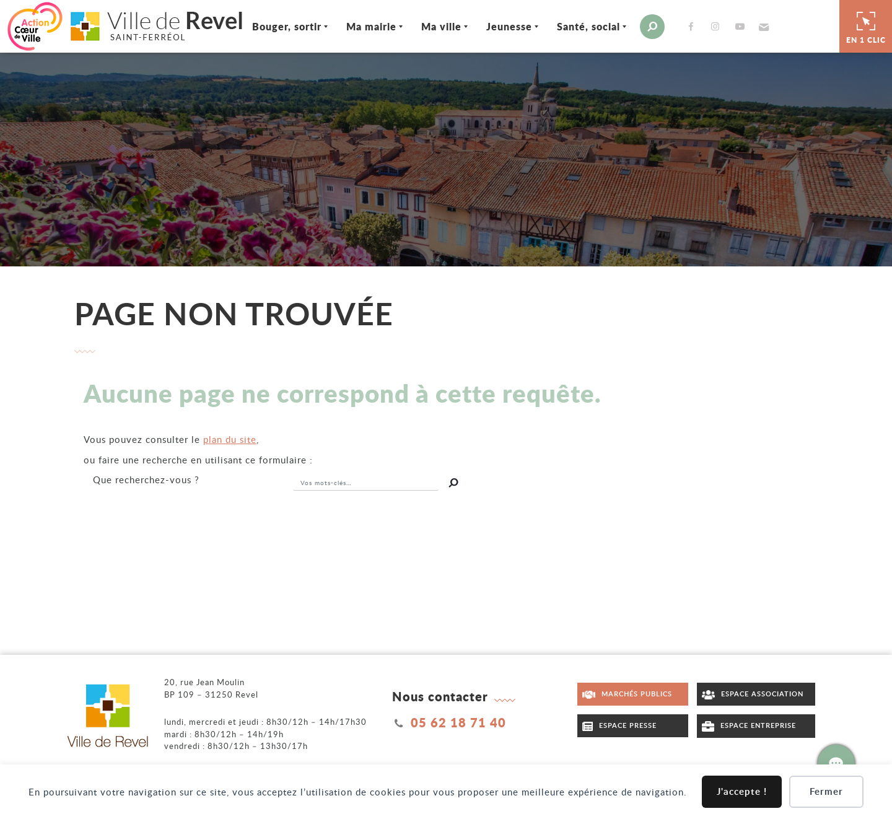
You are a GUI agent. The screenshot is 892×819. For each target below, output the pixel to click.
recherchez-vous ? (146, 479)
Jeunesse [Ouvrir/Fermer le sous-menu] (509, 26)
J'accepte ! (742, 791)
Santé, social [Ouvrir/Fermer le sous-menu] (588, 26)
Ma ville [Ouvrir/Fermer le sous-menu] (441, 26)
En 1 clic (866, 26)
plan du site (229, 439)
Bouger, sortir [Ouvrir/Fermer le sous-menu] (286, 26)
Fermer (826, 791)
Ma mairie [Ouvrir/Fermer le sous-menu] (371, 26)
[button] (762, 26)
